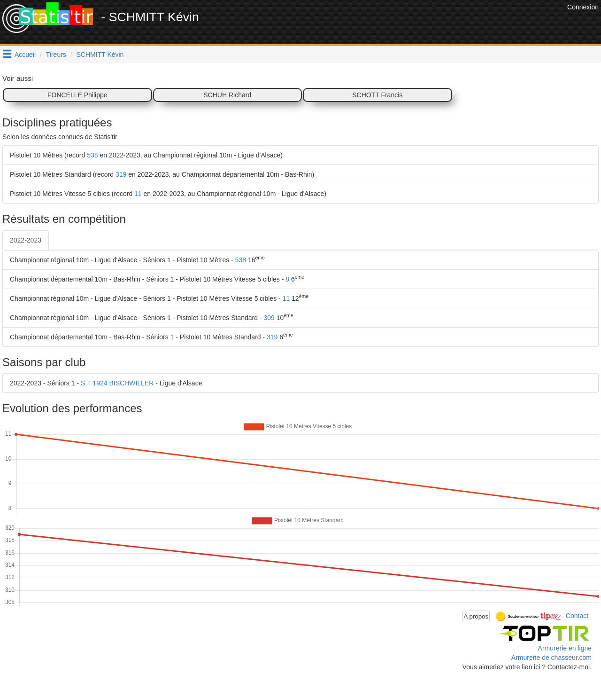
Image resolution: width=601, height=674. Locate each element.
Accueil (25, 54)
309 (268, 317)
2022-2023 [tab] (25, 240)
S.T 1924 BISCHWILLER (117, 383)
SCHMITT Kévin (100, 54)
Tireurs (56, 54)
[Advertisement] (394, 23)
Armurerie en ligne (565, 648)
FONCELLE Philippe (77, 95)
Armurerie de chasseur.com (551, 657)
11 (138, 193)
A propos (476, 616)
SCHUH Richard (227, 95)
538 (92, 155)
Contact (577, 615)
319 (121, 174)
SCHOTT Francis (377, 95)
